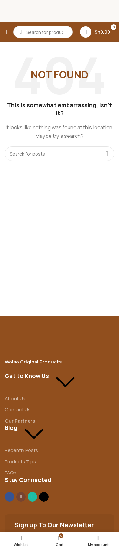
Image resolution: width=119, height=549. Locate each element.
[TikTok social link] (44, 497)
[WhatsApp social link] (32, 497)
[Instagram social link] (21, 497)
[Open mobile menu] (6, 32)
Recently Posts (21, 450)
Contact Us (17, 409)
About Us (15, 398)
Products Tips (20, 461)
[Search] (43, 32)
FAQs (10, 472)
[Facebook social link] (9, 497)
